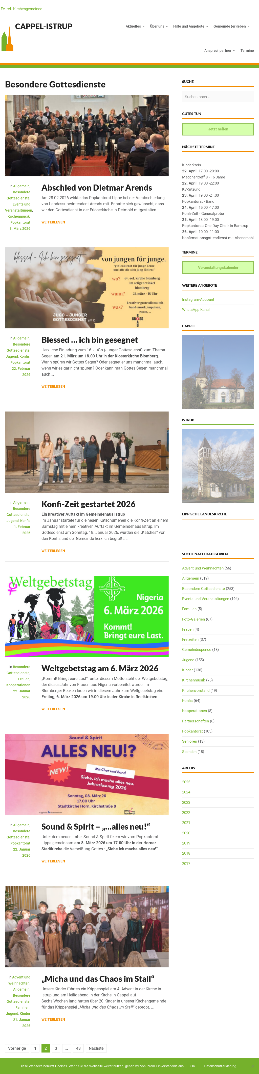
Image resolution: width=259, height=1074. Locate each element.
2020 (186, 833)
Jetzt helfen (218, 129)
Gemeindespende (196, 649)
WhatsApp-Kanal (196, 309)
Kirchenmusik (19, 216)
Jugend (12, 356)
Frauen (24, 679)
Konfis (24, 356)
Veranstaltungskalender (218, 267)
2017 (186, 863)
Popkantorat (20, 222)
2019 (186, 843)
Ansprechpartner (217, 51)
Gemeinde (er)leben (229, 26)
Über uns (157, 26)
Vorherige (17, 1048)
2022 (186, 812)
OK (192, 1066)
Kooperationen (18, 685)
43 (78, 1048)
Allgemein (21, 186)
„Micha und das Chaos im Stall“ (97, 979)
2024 (186, 792)
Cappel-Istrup (43, 26)
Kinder (25, 1014)
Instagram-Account (198, 299)
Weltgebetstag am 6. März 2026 (100, 668)
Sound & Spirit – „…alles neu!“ (95, 826)
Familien (22, 1008)
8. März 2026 (20, 228)
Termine (247, 51)
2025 (186, 782)
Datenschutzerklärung (220, 1066)
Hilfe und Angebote (188, 26)
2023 (186, 802)
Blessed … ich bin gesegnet (89, 340)
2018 (186, 853)
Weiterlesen (53, 222)
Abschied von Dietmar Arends (96, 187)
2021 (186, 822)
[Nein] (252, 1066)
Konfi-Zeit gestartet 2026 (88, 504)
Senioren (189, 741)
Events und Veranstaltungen (205, 599)
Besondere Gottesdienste (203, 588)
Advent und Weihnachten (203, 568)
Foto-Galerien (193, 619)
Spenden (189, 751)
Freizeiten (190, 639)
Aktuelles (133, 26)
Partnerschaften (195, 721)
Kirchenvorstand (195, 690)
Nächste (96, 1048)
